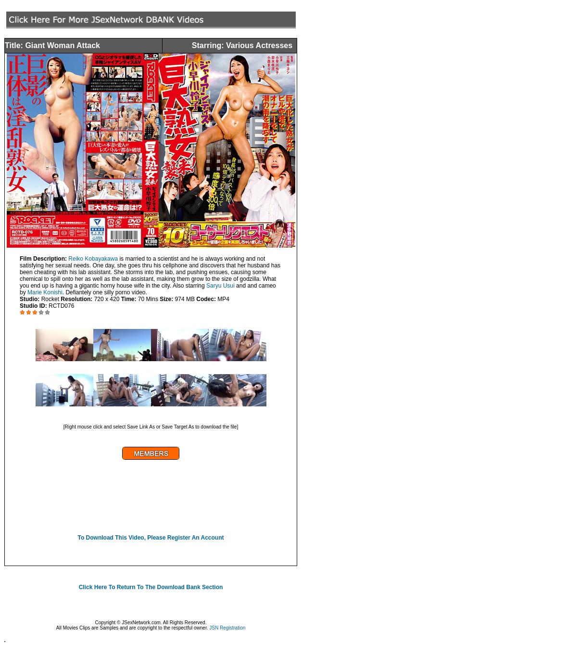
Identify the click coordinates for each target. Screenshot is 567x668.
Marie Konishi (45, 292)
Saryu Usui (220, 285)
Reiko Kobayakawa (93, 258)
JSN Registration (227, 627)
